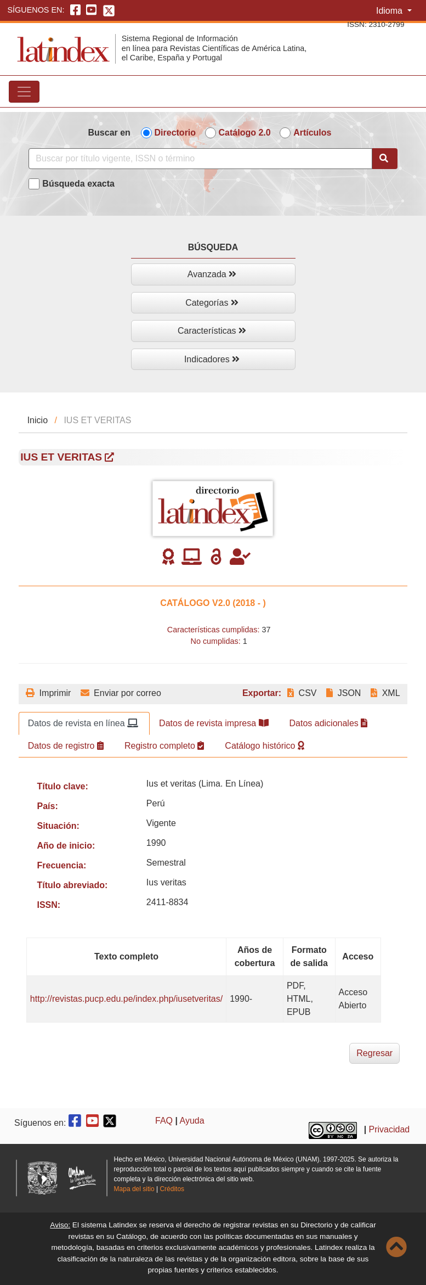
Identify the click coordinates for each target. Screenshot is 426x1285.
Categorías (211, 302)
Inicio (37, 420)
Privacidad (389, 1129)
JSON (343, 693)
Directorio (175, 132)
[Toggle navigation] (24, 92)
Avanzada (212, 274)
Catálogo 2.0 (245, 132)
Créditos (172, 1189)
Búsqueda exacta (78, 183)
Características (212, 330)
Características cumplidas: (213, 629)
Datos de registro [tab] (66, 745)
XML (385, 693)
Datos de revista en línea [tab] (83, 723)
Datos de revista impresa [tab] (213, 723)
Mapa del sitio (134, 1189)
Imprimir (48, 693)
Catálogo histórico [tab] (264, 745)
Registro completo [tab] (164, 745)
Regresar (374, 1053)
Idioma (390, 10)
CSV (301, 693)
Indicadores (212, 359)
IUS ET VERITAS (67, 457)
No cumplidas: (216, 641)
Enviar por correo (121, 693)
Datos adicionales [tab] (328, 723)
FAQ (164, 1120)
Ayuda (192, 1120)
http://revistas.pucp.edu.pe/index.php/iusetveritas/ (126, 998)
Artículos (312, 132)
